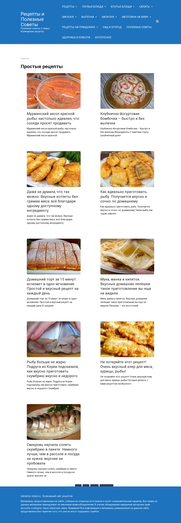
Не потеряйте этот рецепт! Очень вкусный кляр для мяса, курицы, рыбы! (126, 366)
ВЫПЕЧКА (87, 16)
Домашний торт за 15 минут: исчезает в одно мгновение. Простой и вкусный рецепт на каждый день (53, 286)
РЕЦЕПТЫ (68, 6)
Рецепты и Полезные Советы (32, 19)
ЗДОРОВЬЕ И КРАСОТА (76, 37)
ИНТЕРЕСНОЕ (103, 37)
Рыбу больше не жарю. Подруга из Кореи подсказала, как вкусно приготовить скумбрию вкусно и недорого (53, 369)
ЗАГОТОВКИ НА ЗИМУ (135, 16)
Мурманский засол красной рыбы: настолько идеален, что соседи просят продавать (53, 118)
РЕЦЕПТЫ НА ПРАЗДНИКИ (78, 27)
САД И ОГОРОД (112, 27)
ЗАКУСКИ (68, 16)
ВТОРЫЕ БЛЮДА (121, 6)
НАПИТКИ (108, 16)
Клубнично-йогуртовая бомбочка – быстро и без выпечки (122, 118)
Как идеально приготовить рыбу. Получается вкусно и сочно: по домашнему (123, 196)
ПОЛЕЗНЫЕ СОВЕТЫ (139, 27)
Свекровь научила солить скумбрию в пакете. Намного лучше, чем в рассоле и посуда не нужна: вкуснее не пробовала (53, 454)
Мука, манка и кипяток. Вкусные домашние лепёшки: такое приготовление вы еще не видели (125, 286)
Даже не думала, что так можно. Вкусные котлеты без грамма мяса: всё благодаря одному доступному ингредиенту (52, 201)
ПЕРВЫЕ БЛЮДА (92, 6)
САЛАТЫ (144, 6)
